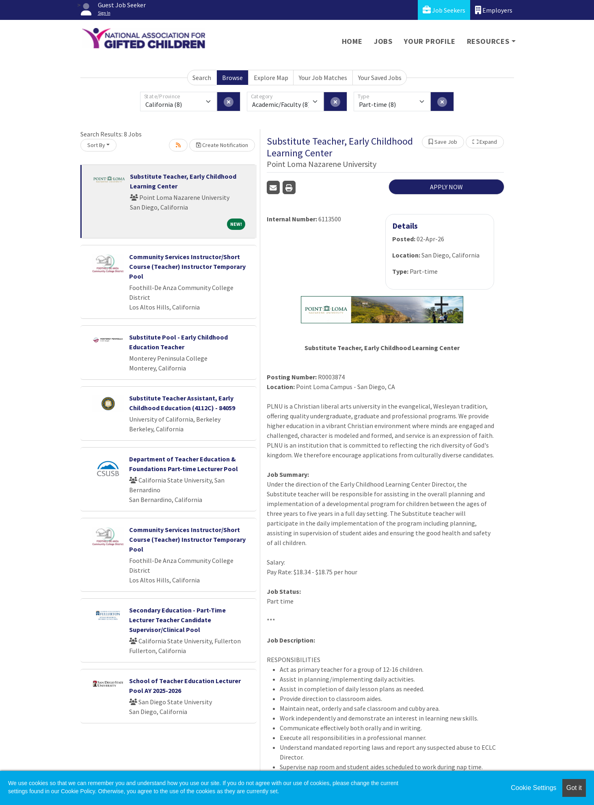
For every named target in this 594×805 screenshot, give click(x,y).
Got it (574, 787)
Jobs (383, 41)
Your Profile (430, 41)
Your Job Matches (323, 78)
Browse (232, 78)
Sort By (96, 145)
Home (352, 41)
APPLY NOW (446, 187)
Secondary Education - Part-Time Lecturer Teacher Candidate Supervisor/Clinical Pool (177, 620)
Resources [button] (488, 41)
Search (201, 78)
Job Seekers (444, 10)
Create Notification (222, 145)
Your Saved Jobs (380, 78)
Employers (493, 10)
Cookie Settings (533, 787)
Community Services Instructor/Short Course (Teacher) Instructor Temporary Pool (187, 266)
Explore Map (271, 78)
